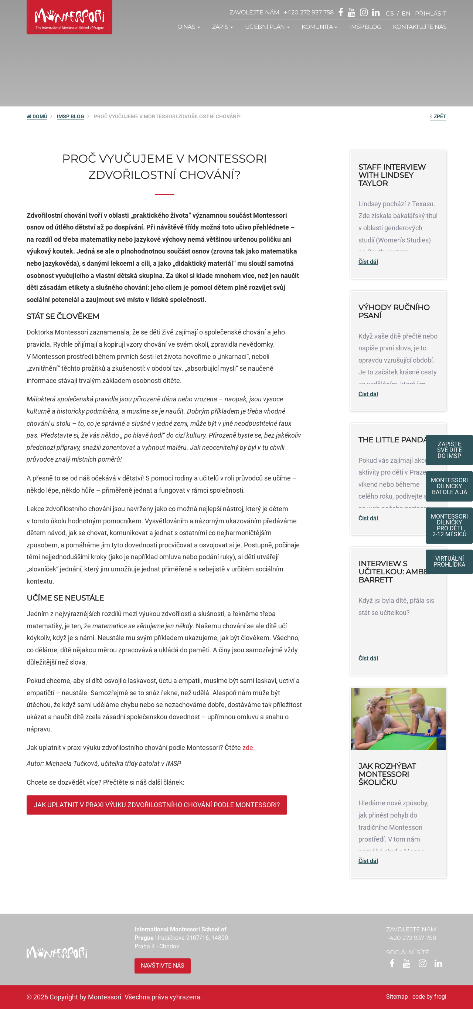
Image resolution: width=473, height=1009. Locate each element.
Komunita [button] (320, 26)
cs (390, 13)
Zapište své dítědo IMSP (449, 450)
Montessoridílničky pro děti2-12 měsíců (449, 525)
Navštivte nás (162, 965)
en (406, 13)
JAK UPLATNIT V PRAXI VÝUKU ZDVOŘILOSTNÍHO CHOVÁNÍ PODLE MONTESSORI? (157, 805)
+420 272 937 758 (309, 12)
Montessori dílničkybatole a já (449, 486)
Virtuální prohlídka (449, 561)
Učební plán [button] (267, 26)
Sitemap (397, 996)
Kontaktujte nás (419, 26)
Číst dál (368, 261)
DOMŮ (37, 116)
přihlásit (430, 13)
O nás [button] (188, 26)
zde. (248, 747)
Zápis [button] (222, 26)
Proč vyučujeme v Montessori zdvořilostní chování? (167, 116)
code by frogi (429, 996)
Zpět (438, 116)
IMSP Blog (365, 26)
